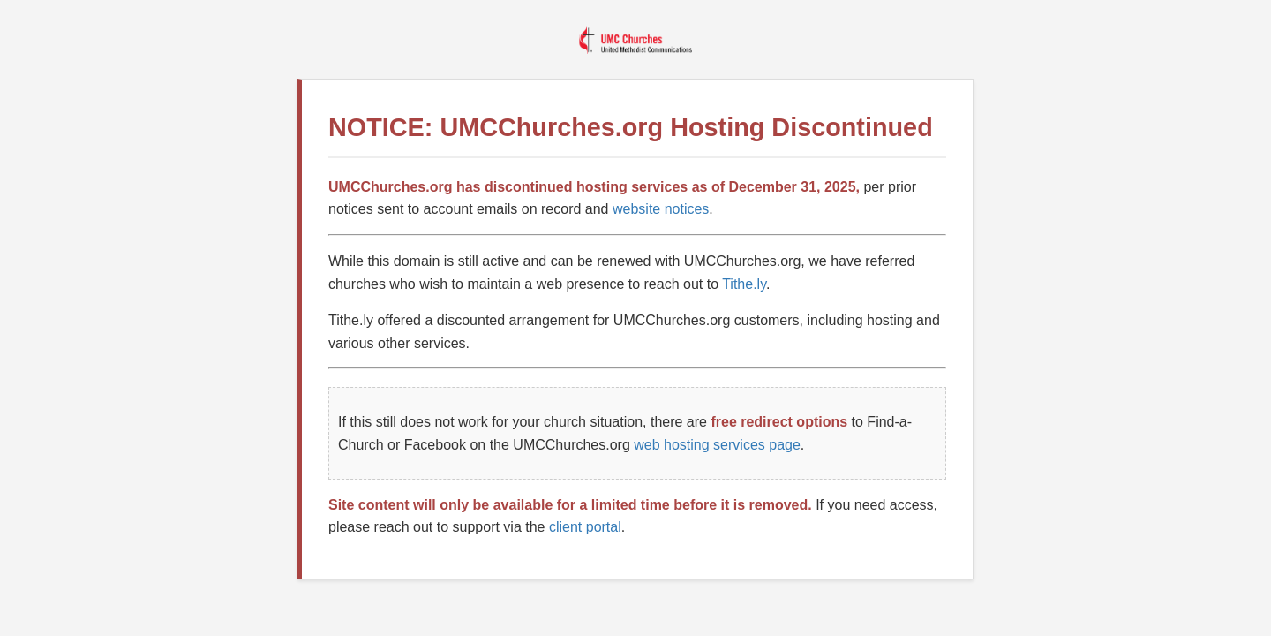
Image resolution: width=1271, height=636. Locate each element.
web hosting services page (717, 444)
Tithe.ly (744, 284)
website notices (661, 208)
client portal (585, 526)
